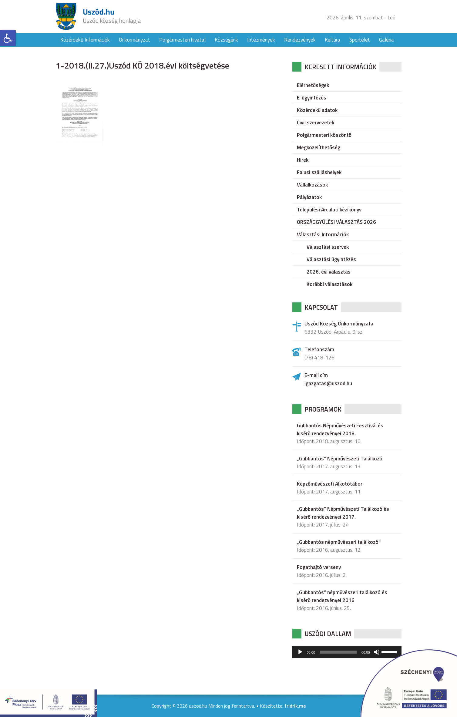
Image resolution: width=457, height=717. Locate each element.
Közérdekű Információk (85, 40)
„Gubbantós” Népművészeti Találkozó (339, 459)
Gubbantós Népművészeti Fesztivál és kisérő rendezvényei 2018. (340, 429)
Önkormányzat (134, 40)
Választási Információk (323, 234)
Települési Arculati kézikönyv (329, 210)
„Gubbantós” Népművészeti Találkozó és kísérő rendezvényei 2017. (343, 513)
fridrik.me (295, 705)
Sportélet (359, 40)
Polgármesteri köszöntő (324, 135)
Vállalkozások (312, 185)
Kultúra (332, 40)
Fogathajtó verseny (319, 567)
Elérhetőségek (313, 85)
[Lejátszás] (300, 652)
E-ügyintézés (311, 98)
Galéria (386, 40)
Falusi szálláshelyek (319, 172)
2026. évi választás (329, 272)
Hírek (302, 160)
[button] (8, 38)
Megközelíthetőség (318, 147)
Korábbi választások (329, 284)
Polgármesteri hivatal (182, 40)
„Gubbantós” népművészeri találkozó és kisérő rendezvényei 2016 (342, 596)
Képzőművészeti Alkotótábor (329, 484)
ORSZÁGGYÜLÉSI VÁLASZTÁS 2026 (336, 222)
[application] (347, 652)
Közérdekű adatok (317, 110)
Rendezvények (300, 40)
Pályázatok (309, 197)
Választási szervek (328, 247)
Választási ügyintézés (331, 259)
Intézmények (261, 40)
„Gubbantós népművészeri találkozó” (339, 542)
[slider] (338, 652)
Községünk (226, 40)
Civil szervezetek (315, 122)
